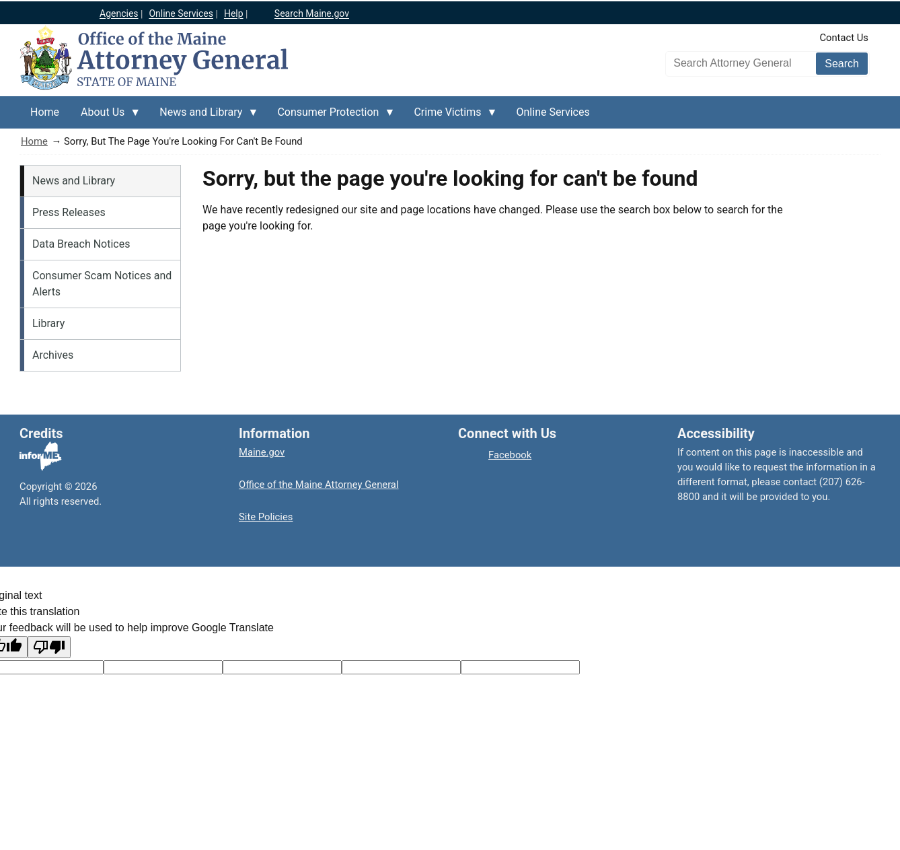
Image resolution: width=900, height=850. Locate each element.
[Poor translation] (49, 647)
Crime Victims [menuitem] (450, 117)
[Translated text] (401, 667)
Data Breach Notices (81, 244)
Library (48, 323)
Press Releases (69, 212)
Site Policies (266, 517)
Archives (52, 355)
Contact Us (843, 38)
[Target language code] (163, 667)
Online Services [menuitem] (553, 112)
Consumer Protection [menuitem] (330, 117)
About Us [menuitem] (105, 117)
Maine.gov (262, 452)
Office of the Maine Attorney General (319, 485)
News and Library (73, 180)
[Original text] (282, 667)
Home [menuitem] (44, 112)
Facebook (509, 455)
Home (34, 141)
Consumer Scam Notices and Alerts (102, 283)
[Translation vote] (520, 667)
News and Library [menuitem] (203, 117)
